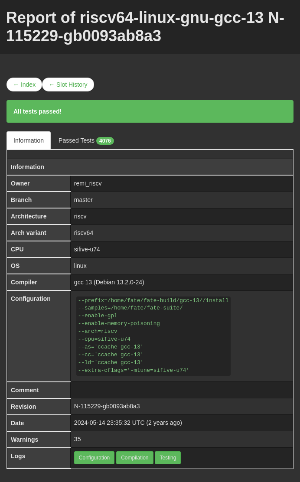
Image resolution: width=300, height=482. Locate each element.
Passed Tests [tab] (86, 141)
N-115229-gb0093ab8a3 (107, 406)
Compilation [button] (134, 458)
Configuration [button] (94, 458)
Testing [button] (168, 458)
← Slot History (68, 84)
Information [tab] (28, 140)
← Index (24, 84)
